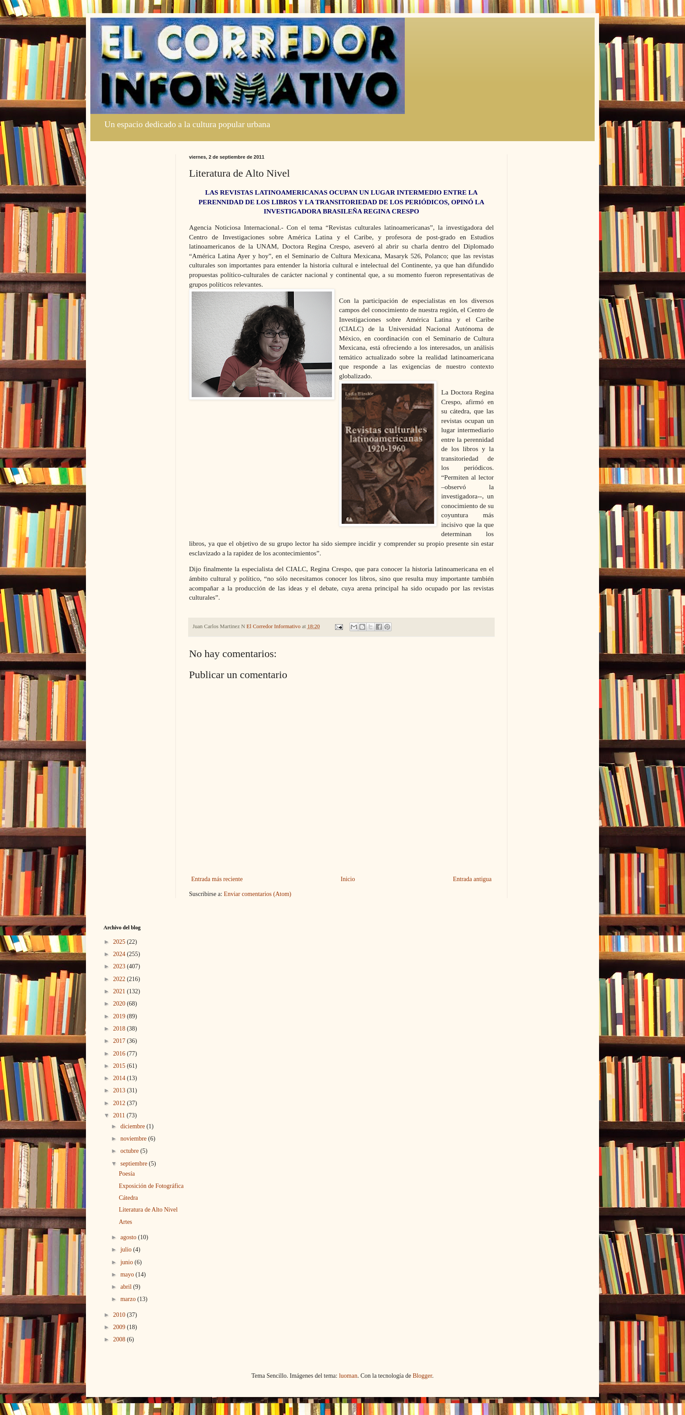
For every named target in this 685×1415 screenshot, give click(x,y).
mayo (128, 1274)
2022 (120, 979)
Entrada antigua (472, 879)
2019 (120, 1016)
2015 (120, 1066)
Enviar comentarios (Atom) (257, 894)
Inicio (348, 879)
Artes (125, 1222)
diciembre (133, 1126)
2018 (120, 1028)
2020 (120, 1003)
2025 (120, 942)
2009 (120, 1327)
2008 (120, 1339)
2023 (120, 966)
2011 (120, 1115)
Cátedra (128, 1198)
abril (126, 1286)
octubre (130, 1151)
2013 (120, 1090)
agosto (129, 1237)
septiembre (134, 1163)
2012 (120, 1103)
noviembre (134, 1138)
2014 (120, 1078)
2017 (120, 1041)
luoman (348, 1375)
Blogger (422, 1375)
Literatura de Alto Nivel (148, 1209)
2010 (120, 1315)
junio (127, 1262)
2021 (120, 991)
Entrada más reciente (217, 879)
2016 (120, 1053)
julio (126, 1249)
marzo (128, 1299)
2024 (120, 954)
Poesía (127, 1173)
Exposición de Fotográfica (151, 1186)
